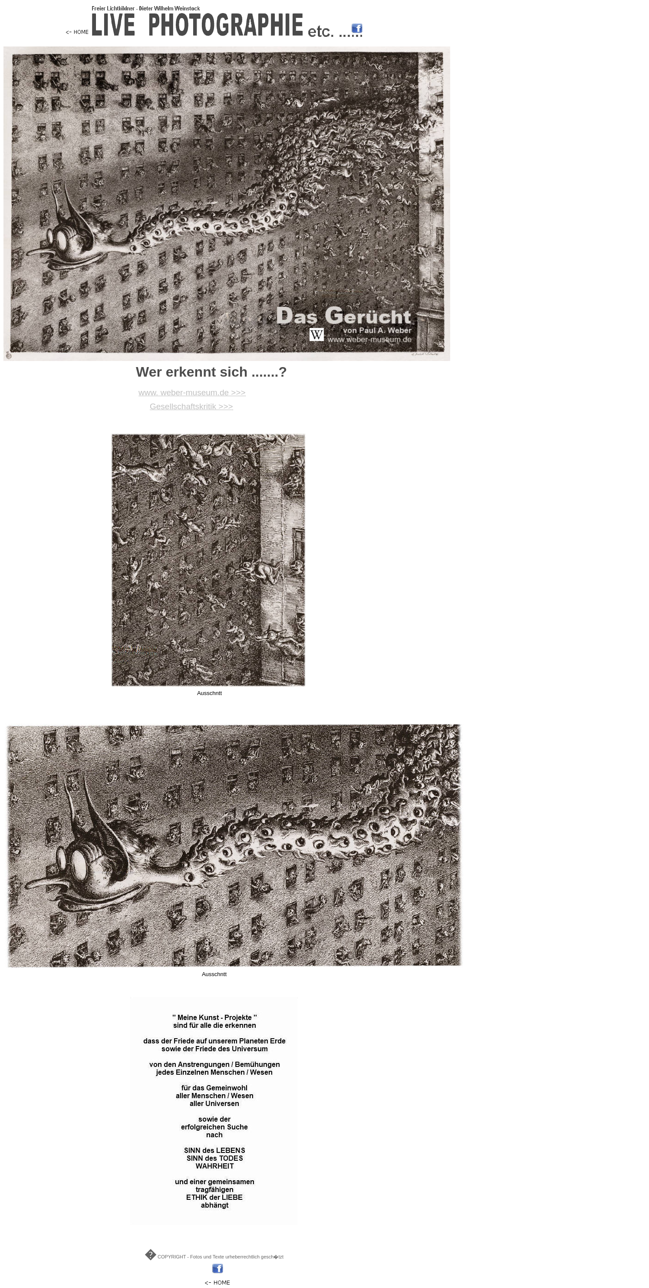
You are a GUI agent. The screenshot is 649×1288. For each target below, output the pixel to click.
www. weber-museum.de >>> (192, 392)
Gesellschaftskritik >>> (191, 406)
